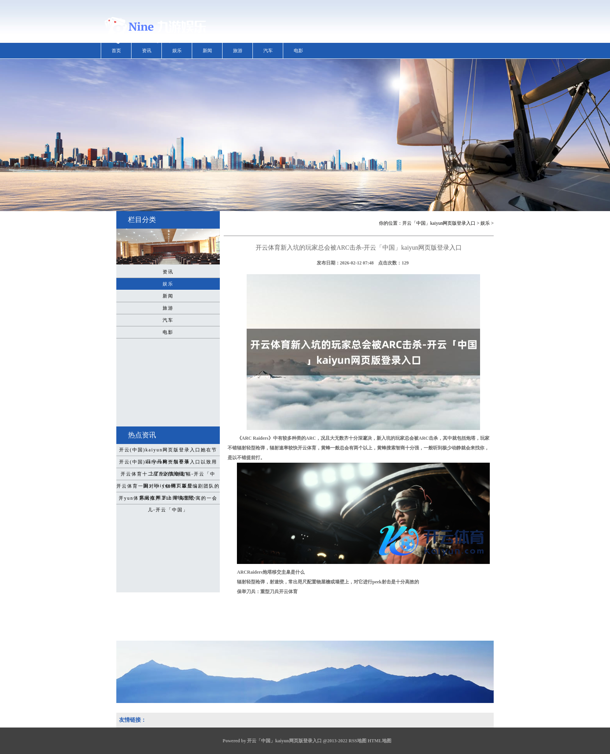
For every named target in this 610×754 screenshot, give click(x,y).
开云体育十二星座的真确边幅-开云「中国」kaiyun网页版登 (168, 475)
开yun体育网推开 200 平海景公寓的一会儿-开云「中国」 (168, 499)
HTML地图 (379, 740)
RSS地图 (357, 740)
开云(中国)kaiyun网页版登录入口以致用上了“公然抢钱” (168, 463)
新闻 (207, 50)
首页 (116, 50)
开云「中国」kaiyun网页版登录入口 (439, 223)
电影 (298, 50)
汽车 (268, 50)
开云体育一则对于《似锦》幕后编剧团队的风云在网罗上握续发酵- (168, 487)
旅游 (237, 50)
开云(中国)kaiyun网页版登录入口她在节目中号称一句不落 (168, 451)
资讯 (146, 50)
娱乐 (177, 50)
